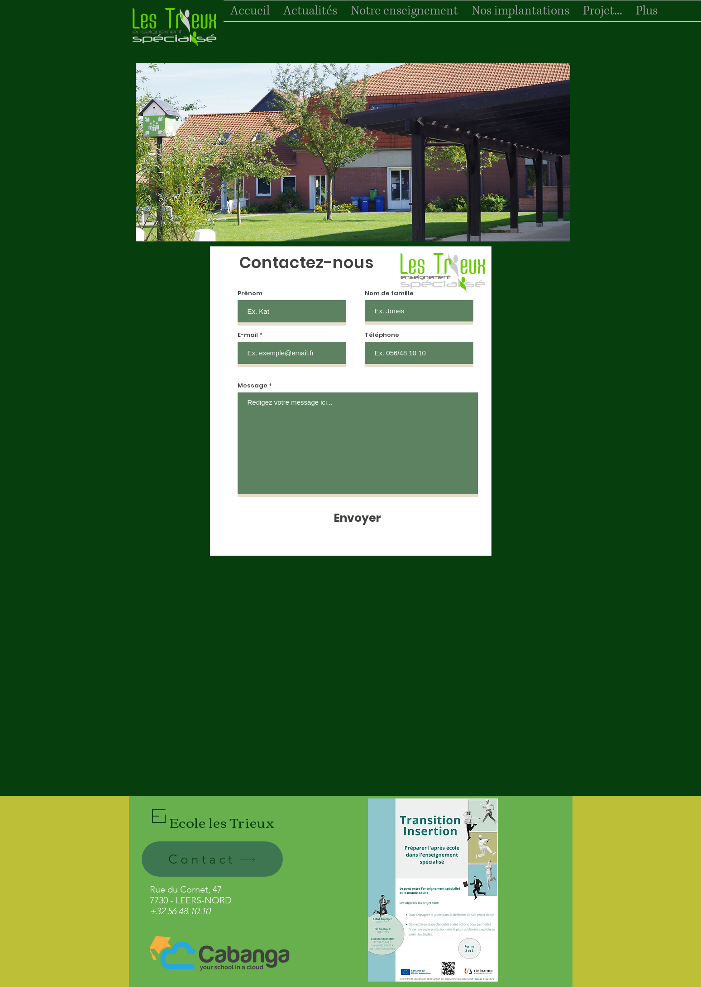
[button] (353, 152)
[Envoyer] (357, 518)
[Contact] (212, 859)
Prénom (250, 293)
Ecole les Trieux (222, 821)
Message (252, 385)
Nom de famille (389, 293)
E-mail (248, 335)
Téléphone (382, 335)
